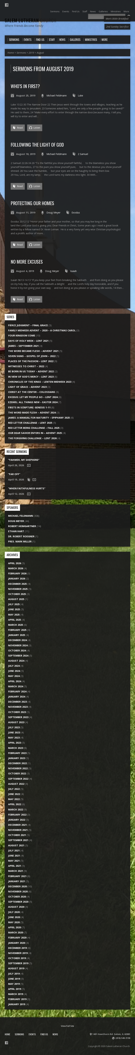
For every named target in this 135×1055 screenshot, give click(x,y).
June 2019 (14, 978)
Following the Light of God (37, 144)
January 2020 (16, 942)
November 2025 (18, 589)
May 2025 (14, 614)
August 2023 (16, 722)
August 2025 (16, 599)
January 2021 (16, 881)
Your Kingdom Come (21, 335)
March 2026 (15, 568)
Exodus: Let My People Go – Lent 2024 (33, 397)
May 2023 (14, 737)
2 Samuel (83, 154)
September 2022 (18, 778)
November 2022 (18, 768)
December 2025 (17, 583)
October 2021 (17, 835)
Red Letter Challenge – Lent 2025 (30, 422)
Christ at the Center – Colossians (31, 392)
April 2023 (14, 742)
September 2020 (18, 901)
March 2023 (15, 748)
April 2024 (14, 681)
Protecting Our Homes (32, 203)
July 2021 (14, 850)
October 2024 (17, 650)
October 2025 (17, 594)
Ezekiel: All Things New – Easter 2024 (32, 402)
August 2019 (16, 968)
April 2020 (14, 927)
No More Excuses (27, 261)
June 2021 (14, 855)
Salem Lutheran (30, 20)
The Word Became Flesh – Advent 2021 (33, 351)
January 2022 (16, 819)
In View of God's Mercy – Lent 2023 (31, 376)
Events (32, 1034)
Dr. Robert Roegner (21, 536)
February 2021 (17, 876)
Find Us (44, 1034)
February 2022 (17, 814)
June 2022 (14, 794)
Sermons (21, 52)
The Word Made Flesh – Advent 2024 (32, 412)
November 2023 (18, 706)
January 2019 (16, 1004)
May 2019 (14, 983)
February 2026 (17, 573)
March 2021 (15, 871)
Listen (34, 127)
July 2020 (14, 912)
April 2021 (14, 865)
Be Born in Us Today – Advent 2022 (31, 371)
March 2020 (15, 932)
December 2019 (17, 948)
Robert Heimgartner (22, 526)
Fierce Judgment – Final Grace (28, 325)
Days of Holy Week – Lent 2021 (28, 340)
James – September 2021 (23, 345)
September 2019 (18, 963)
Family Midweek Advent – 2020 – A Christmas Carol (42, 330)
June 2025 (14, 609)
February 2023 (17, 753)
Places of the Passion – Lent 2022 (30, 361)
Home (10, 52)
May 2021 (14, 860)
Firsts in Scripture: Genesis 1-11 (29, 407)
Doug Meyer (53, 212)
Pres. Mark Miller (20, 541)
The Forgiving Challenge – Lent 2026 (32, 438)
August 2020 (16, 906)
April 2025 (14, 619)
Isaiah (73, 271)
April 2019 (14, 989)
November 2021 (18, 830)
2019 (31, 52)
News (55, 1034)
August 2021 (16, 845)
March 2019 (15, 994)
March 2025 (15, 624)
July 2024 (14, 665)
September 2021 (18, 840)
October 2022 (17, 773)
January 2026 (16, 578)
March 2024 (15, 686)
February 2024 (17, 691)
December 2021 (17, 824)
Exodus (76, 212)
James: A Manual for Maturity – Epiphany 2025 (39, 417)
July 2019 (14, 973)
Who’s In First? (25, 85)
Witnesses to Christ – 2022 (26, 366)
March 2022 (15, 809)
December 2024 (17, 640)
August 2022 (16, 783)
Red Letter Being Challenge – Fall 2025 (34, 427)
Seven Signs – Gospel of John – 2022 (31, 356)
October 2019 (17, 958)
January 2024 (16, 696)
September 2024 (18, 655)
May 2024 (14, 676)
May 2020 (14, 922)
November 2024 (18, 645)
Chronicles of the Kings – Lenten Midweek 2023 (39, 381)
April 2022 (14, 804)
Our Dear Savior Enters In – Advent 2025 (35, 433)
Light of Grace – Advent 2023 (27, 386)
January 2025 (16, 635)
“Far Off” (14, 474)
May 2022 (14, 799)
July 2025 (14, 604)
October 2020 (17, 896)
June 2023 (14, 732)
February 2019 (17, 999)
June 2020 (14, 917)
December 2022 (17, 763)
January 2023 (16, 758)
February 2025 (17, 630)
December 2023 (17, 701)
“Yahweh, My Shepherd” (23, 459)
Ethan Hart (16, 531)
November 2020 (18, 891)
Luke (80, 95)
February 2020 (17, 937)
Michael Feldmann (56, 95)
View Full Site (67, 1025)
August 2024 (16, 660)
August (40, 52)
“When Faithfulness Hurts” (26, 488)
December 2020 (17, 886)
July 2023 (14, 727)
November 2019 (18, 953)
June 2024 (14, 670)
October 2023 (17, 712)
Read (18, 127)
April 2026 (14, 563)
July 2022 (14, 789)
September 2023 (18, 717)
